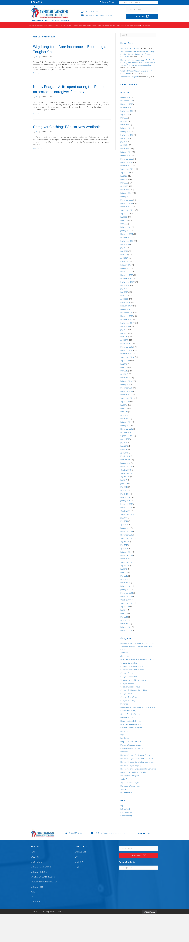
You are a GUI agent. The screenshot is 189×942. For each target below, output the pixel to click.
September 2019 (127, 323)
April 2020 (124, 299)
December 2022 (126, 200)
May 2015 (124, 487)
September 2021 (127, 241)
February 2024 (126, 152)
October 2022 (125, 207)
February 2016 (126, 460)
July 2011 (123, 610)
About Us (35, 857)
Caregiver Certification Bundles (132, 670)
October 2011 (125, 600)
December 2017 (126, 388)
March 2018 (125, 378)
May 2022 (124, 224)
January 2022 (125, 231)
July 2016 (123, 442)
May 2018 (124, 371)
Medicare (124, 752)
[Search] (138, 35)
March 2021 (125, 261)
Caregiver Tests (126, 693)
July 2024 (123, 142)
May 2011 (124, 617)
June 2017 (124, 408)
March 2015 (125, 494)
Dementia (124, 704)
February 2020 (126, 306)
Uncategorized (126, 793)
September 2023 (127, 169)
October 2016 (125, 432)
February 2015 (126, 497)
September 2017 (127, 398)
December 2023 (126, 159)
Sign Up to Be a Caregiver (130, 48)
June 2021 (124, 251)
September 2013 (127, 538)
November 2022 (126, 203)
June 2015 (124, 483)
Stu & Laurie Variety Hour (130, 786)
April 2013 (124, 548)
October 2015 (125, 470)
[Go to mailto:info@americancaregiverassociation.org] (101, 15)
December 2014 (126, 504)
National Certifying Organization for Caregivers (138, 769)
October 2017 (125, 395)
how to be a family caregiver (131, 724)
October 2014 (125, 511)
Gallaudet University (128, 711)
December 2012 (126, 555)
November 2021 (126, 234)
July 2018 (123, 364)
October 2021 (125, 237)
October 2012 (125, 559)
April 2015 (124, 490)
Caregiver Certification (128, 663)
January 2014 (125, 528)
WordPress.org (126, 816)
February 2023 (126, 193)
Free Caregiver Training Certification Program (137, 707)
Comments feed (126, 812)
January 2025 (125, 131)
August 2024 (125, 138)
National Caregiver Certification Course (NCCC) (138, 758)
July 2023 (123, 176)
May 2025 (124, 118)
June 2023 (124, 179)
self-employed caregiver (129, 776)
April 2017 (124, 415)
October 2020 (125, 278)
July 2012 (123, 569)
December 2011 (126, 593)
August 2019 (125, 326)
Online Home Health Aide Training (133, 772)
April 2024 (124, 145)
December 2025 (126, 101)
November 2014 (126, 507)
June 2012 (124, 572)
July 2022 (123, 217)
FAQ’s (77, 867)
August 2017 (125, 401)
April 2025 (124, 121)
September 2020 (127, 282)
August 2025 (125, 114)
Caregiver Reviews (127, 683)
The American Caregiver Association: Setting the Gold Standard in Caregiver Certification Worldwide (137, 54)
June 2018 (124, 367)
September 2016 (127, 436)
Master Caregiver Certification (131, 748)
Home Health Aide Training (130, 721)
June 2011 (124, 613)
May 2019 (124, 336)
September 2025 (127, 111)
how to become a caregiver (131, 728)
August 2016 (125, 439)
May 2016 (124, 449)
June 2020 (124, 292)
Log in (122, 805)
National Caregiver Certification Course (135, 755)
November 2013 (126, 535)
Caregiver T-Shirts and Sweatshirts (133, 690)
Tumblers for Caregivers (129, 77)
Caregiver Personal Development (133, 680)
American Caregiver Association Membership (137, 659)
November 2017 (126, 391)
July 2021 (123, 248)
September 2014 (127, 514)
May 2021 (124, 254)
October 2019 (125, 319)
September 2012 (127, 562)
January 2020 (125, 309)
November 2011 (126, 596)
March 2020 (125, 302)
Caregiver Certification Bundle (131, 666)
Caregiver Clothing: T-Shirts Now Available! (67, 127)
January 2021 (125, 268)
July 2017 (123, 405)
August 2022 (125, 213)
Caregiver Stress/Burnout (130, 687)
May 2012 (124, 576)
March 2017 (125, 418)
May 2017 (124, 412)
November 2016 (126, 429)
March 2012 (125, 583)
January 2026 (125, 97)
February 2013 (126, 552)
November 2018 (126, 350)
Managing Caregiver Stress (130, 745)
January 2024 (125, 155)
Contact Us (36, 902)
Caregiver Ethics (126, 673)
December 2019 (126, 313)
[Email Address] (142, 9)
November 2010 (126, 630)
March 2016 (125, 456)
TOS (32, 897)
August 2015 (125, 477)
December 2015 (126, 466)
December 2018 (126, 347)
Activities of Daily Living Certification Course (137, 643)
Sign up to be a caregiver (130, 782)
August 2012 (125, 565)
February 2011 (126, 627)
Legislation (124, 738)
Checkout (79, 862)
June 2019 (124, 333)
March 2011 (125, 624)
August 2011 (125, 606)
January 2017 (125, 425)
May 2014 (124, 521)
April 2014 (124, 524)
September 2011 (127, 603)
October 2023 (125, 166)
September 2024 (127, 135)
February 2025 (126, 128)
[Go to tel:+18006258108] (101, 11)
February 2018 (126, 381)
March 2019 (125, 343)
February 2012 (126, 586)
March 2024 (125, 148)
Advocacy (124, 652)
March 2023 (125, 189)
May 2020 (124, 295)
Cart (77, 857)
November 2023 (126, 162)
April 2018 (124, 374)
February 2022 (126, 227)
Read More (37, 73)
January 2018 (125, 384)
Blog (33, 892)
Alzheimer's (124, 656)
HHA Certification (127, 717)
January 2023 (125, 196)
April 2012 (124, 579)
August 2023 (125, 172)
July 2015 (123, 480)
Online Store (36, 862)
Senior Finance (126, 779)
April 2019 (124, 340)
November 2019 (126, 316)
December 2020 (126, 271)
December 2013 (126, 531)
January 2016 (125, 463)
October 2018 (125, 353)
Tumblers (124, 789)
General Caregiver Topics (130, 714)
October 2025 (125, 107)
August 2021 (125, 244)
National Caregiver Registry (130, 765)
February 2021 (126, 265)
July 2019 (123, 330)
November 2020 (126, 275)
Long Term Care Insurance (130, 741)
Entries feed (125, 809)
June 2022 (124, 220)
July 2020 (123, 289)
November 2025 (126, 104)
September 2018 (127, 357)
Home (33, 852)
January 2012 (125, 589)
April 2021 (124, 258)
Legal (122, 734)
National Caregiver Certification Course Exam (137, 762)
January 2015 (125, 501)
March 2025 (125, 125)
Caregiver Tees (37, 887)
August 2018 (125, 360)
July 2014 (123, 518)
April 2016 (124, 453)
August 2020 (125, 285)
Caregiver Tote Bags (128, 700)
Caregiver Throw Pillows (129, 697)
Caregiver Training (39, 872)
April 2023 (124, 186)
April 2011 (124, 620)
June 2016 (124, 446)
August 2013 (125, 542)
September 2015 (127, 473)
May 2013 (124, 545)
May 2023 (124, 183)
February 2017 (126, 422)
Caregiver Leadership (128, 676)
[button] (32, 2)
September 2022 (127, 210)
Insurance (124, 731)
